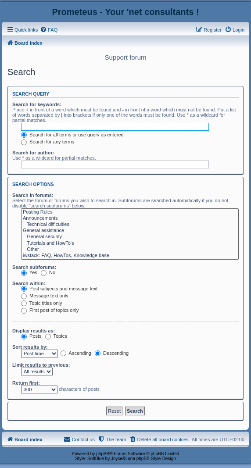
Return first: (26, 383)
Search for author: (33, 152)
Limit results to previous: (41, 365)
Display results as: (33, 330)
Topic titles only (41, 303)
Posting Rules (130, 212)
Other (130, 250)
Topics (56, 336)
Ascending (76, 353)
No (48, 272)
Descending (112, 353)
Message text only (44, 295)
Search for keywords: (36, 104)
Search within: (28, 283)
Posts (31, 336)
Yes (29, 272)
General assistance (130, 231)
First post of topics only (50, 310)
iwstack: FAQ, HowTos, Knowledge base (130, 256)
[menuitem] (48, 30)
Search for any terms (47, 141)
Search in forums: (33, 195)
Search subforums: (34, 267)
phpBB (102, 453)
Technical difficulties (130, 224)
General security (130, 237)
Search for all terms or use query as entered (72, 134)
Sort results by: (30, 347)
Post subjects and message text (59, 288)
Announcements (130, 218)
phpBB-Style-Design (156, 458)
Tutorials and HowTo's (130, 243)
